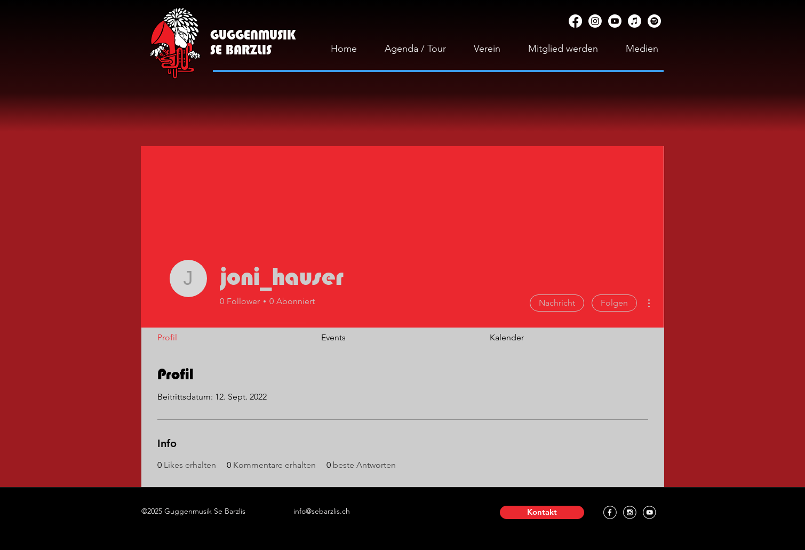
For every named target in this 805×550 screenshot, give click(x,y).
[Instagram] (595, 21)
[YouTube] (614, 21)
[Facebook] (575, 21)
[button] (542, 512)
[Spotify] (654, 21)
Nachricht (557, 303)
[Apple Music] (634, 21)
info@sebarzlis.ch (321, 511)
